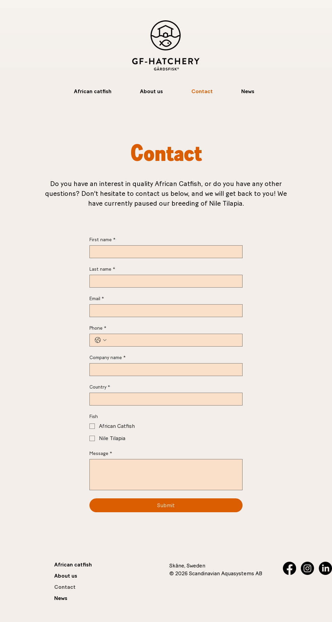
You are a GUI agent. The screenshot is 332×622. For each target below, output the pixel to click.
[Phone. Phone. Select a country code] (100, 340)
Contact (65, 587)
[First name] (164, 252)
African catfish (73, 564)
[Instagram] (307, 568)
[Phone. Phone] (172, 340)
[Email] (164, 311)
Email (96, 299)
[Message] (166, 474)
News (60, 598)
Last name (102, 269)
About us (65, 576)
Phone (97, 328)
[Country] (164, 399)
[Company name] (164, 370)
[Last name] (164, 281)
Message (100, 453)
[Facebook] (289, 568)
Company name (107, 357)
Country (99, 387)
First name (102, 240)
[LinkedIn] (325, 568)
